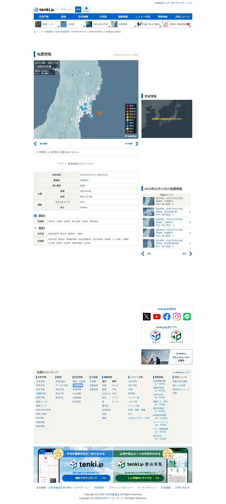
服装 (104, 389)
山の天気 (132, 381)
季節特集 (162, 16)
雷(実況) (59, 397)
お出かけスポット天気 (139, 418)
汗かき (115, 385)
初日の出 (162, 437)
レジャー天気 (143, 16)
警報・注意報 (79, 381)
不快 (114, 389)
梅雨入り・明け (162, 403)
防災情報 (83, 16)
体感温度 (106, 410)
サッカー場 (133, 397)
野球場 (131, 393)
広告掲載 (166, 487)
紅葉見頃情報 (162, 416)
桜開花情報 (162, 389)
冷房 (114, 393)
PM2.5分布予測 (43, 410)
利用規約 (99, 487)
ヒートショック (162, 423)
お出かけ (106, 393)
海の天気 (132, 385)
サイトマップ (177, 3)
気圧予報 (40, 389)
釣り (130, 414)
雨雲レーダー (42, 401)
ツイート (62, 163)
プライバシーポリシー (120, 487)
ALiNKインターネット (75, 487)
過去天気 (60, 393)
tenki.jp (44, 10)
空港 (130, 389)
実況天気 (60, 389)
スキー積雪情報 (162, 430)
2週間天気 (41, 393)
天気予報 (44, 16)
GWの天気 (162, 396)
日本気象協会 (55, 487)
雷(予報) (40, 418)
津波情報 (77, 389)
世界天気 (40, 385)
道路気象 (40, 422)
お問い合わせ (182, 487)
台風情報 (77, 397)
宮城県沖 (84, 180)
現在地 (86, 11)
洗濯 (104, 385)
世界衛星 (94, 389)
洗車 (104, 414)
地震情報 (78, 385)
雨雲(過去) (60, 381)
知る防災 (77, 401)
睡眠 (104, 418)
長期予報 (40, 397)
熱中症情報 (162, 410)
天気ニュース (182, 16)
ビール (115, 401)
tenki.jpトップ (162, 3)
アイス (115, 397)
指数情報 (123, 16)
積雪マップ (41, 406)
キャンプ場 (133, 406)
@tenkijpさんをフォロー (81, 163)
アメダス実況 (62, 385)
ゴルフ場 (132, 401)
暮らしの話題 (179, 385)
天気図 (103, 16)
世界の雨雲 (41, 414)
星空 (104, 397)
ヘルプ (189, 3)
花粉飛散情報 (162, 382)
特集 (175, 393)
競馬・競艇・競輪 (136, 410)
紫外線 (105, 406)
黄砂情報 (40, 426)
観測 (63, 16)
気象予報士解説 (180, 381)
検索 (78, 9)
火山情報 (77, 393)
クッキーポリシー (147, 487)
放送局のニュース (181, 389)
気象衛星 (94, 385)
